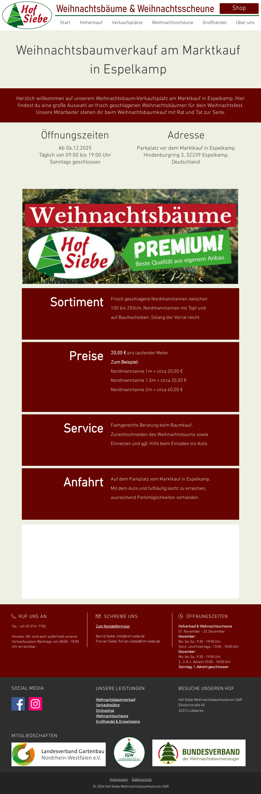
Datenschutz (142, 779)
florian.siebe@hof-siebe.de (139, 641)
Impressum (119, 779)
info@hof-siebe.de (130, 636)
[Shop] (239, 8)
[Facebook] (18, 703)
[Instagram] (35, 703)
